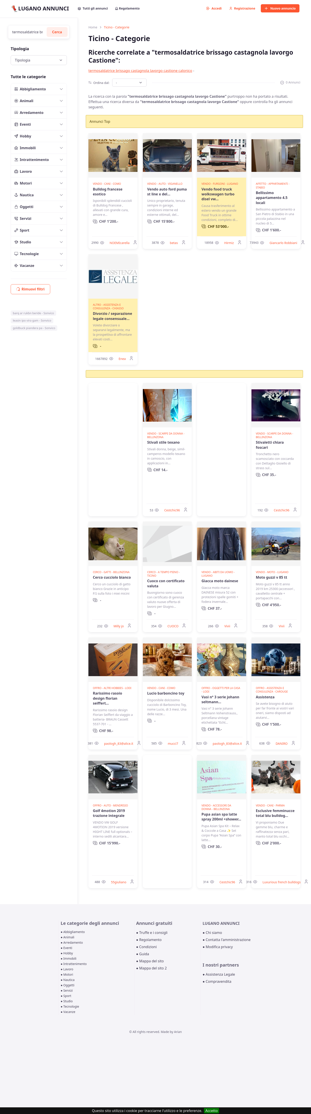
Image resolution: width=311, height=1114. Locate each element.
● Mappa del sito (150, 961)
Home (92, 27)
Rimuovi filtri (30, 289)
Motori (23, 183)
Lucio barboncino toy (165, 693)
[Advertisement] (113, 449)
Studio (22, 242)
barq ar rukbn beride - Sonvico (33, 313)
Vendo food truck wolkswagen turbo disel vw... (218, 194)
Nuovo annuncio (280, 8)
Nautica (24, 195)
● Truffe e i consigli (151, 932)
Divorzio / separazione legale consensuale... (112, 316)
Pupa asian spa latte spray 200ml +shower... (221, 817)
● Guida (142, 953)
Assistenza (265, 697)
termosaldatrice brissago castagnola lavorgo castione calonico (140, 70)
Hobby (22, 136)
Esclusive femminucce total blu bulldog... (275, 813)
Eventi (22, 124)
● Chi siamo (212, 932)
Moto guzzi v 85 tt (271, 577)
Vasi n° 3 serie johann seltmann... (220, 699)
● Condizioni (146, 946)
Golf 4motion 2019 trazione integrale (109, 813)
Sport (21, 230)
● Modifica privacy (218, 946)
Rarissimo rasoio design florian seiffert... (107, 698)
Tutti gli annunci (93, 8)
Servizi (22, 218)
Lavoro (23, 171)
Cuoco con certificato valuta (166, 583)
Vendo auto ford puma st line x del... (167, 192)
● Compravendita (217, 981)
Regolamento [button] (127, 8)
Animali (23, 100)
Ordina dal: (99, 83)
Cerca (57, 32)
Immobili (25, 147)
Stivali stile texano (163, 442)
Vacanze (24, 265)
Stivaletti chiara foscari (270, 445)
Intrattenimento (31, 159)
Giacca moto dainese (219, 580)
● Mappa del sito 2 (151, 968)
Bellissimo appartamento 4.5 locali (272, 197)
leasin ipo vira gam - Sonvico (32, 320)
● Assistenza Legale (219, 974)
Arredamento (29, 112)
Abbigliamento (30, 89)
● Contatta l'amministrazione (227, 939)
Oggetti (23, 206)
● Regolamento (149, 939)
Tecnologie (26, 253)
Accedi (214, 8)
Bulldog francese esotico (107, 192)
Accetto (211, 1110)
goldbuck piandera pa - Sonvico (34, 328)
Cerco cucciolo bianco (112, 577)
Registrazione (242, 8)
